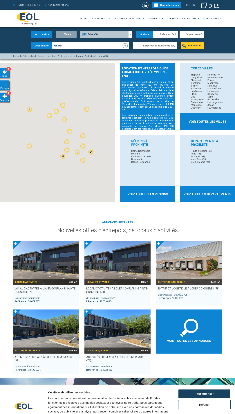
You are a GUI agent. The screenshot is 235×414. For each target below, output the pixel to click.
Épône (210, 80)
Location (44, 34)
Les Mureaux (197, 91)
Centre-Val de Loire (141, 156)
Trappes (195, 74)
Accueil (84, 18)
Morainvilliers (214, 88)
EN (193, 4)
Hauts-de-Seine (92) (201, 151)
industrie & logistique (127, 18)
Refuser (204, 379)
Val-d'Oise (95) (199, 159)
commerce (154, 18)
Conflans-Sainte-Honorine (196, 86)
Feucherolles (214, 107)
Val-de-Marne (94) (200, 162)
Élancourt (196, 80)
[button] (82, 160)
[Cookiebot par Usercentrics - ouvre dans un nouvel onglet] (24, 407)
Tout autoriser (204, 368)
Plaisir (194, 94)
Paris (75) (196, 153)
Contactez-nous (169, 5)
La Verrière (213, 91)
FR (186, 4)
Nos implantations (58, 4)
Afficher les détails (202, 406)
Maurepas (196, 105)
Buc (193, 96)
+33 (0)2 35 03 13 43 (28, 4)
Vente (67, 34)
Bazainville (213, 99)
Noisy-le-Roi (213, 74)
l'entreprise (99, 18)
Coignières (196, 77)
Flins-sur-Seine (215, 77)
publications (211, 18)
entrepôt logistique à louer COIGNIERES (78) (188, 288)
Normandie (137, 159)
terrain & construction (181, 18)
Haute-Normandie (140, 151)
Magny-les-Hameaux (213, 84)
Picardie (135, 153)
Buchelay (195, 107)
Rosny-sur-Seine (213, 95)
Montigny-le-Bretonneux (197, 101)
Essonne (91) (198, 156)
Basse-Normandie (140, 162)
